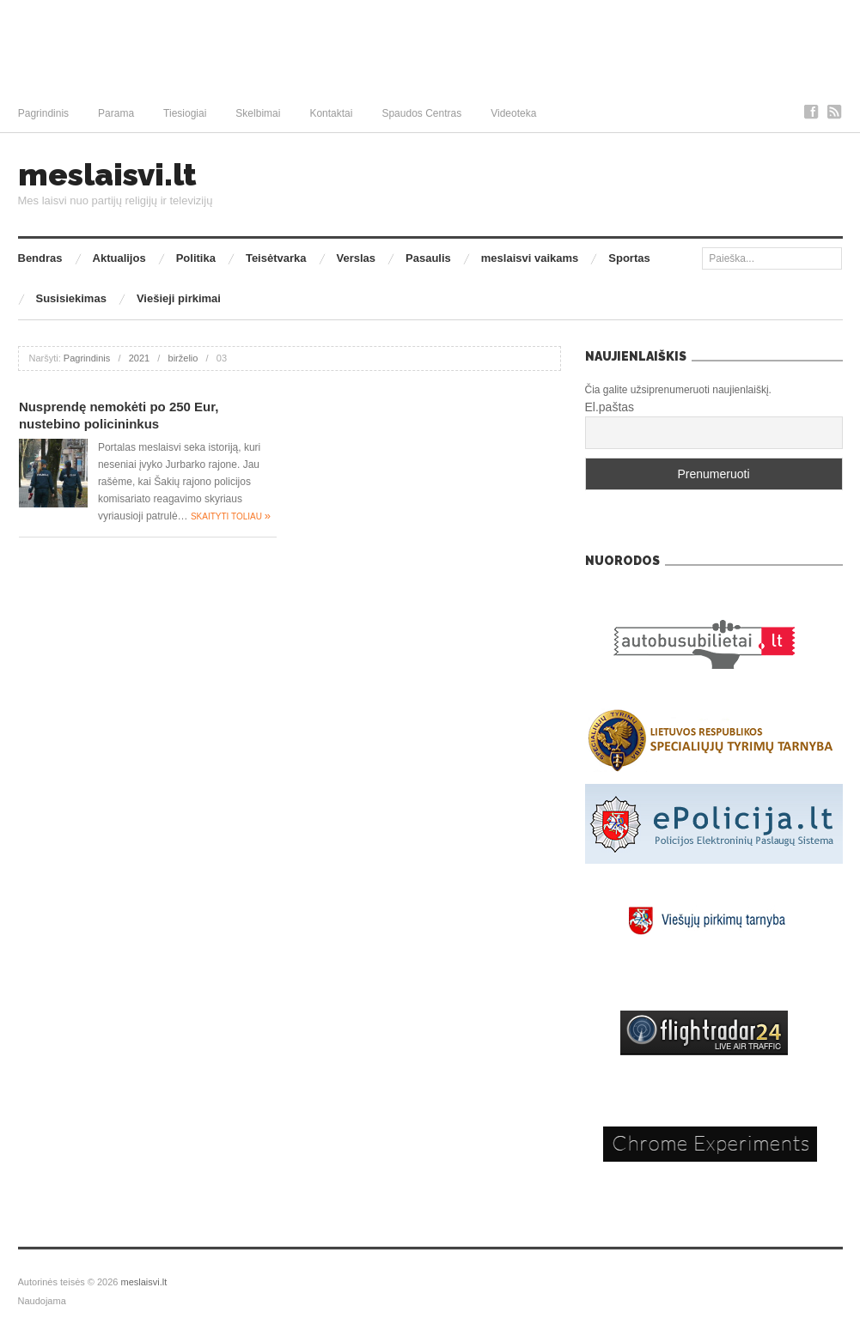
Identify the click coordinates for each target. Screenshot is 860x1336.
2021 (139, 358)
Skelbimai (257, 113)
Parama (116, 113)
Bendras (40, 258)
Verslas (356, 258)
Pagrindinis (43, 113)
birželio (183, 358)
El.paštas (610, 407)
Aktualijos (119, 258)
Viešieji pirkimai (179, 298)
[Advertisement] (430, 47)
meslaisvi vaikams (529, 258)
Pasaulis (428, 258)
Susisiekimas (71, 298)
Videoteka (513, 113)
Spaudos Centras (421, 113)
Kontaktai (330, 113)
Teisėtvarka (276, 258)
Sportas (629, 258)
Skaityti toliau (231, 516)
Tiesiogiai (184, 113)
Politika (196, 258)
